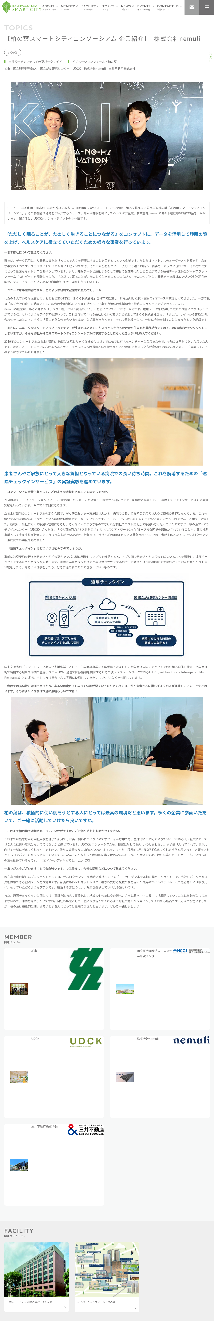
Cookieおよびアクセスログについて (176, 1295)
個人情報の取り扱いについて (87, 1295)
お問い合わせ (22, 1295)
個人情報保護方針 (50, 1295)
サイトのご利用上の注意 (129, 1295)
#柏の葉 (12, 52)
